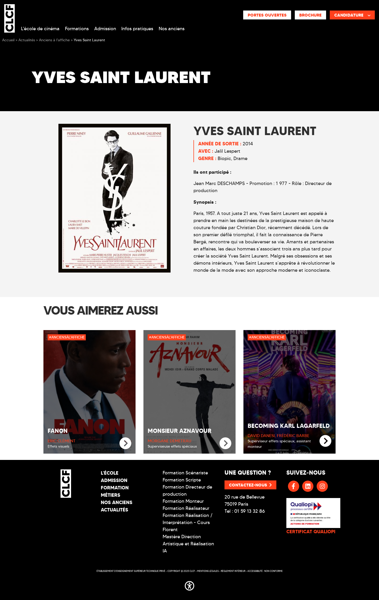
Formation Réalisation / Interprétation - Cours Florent (188, 522)
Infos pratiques (137, 29)
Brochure (310, 15)
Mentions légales (208, 571)
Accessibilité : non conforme (265, 571)
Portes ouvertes (267, 15)
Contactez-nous (250, 485)
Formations (77, 29)
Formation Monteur (183, 501)
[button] (189, 585)
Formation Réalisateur (186, 508)
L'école (109, 473)
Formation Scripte (182, 480)
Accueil (8, 40)
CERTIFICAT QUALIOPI (310, 532)
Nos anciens (171, 29)
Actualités (114, 510)
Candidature (352, 15)
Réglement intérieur (233, 571)
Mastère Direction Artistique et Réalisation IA (188, 544)
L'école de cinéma (40, 29)
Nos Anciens (116, 502)
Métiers (110, 495)
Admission (105, 29)
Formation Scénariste (185, 473)
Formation (115, 488)
